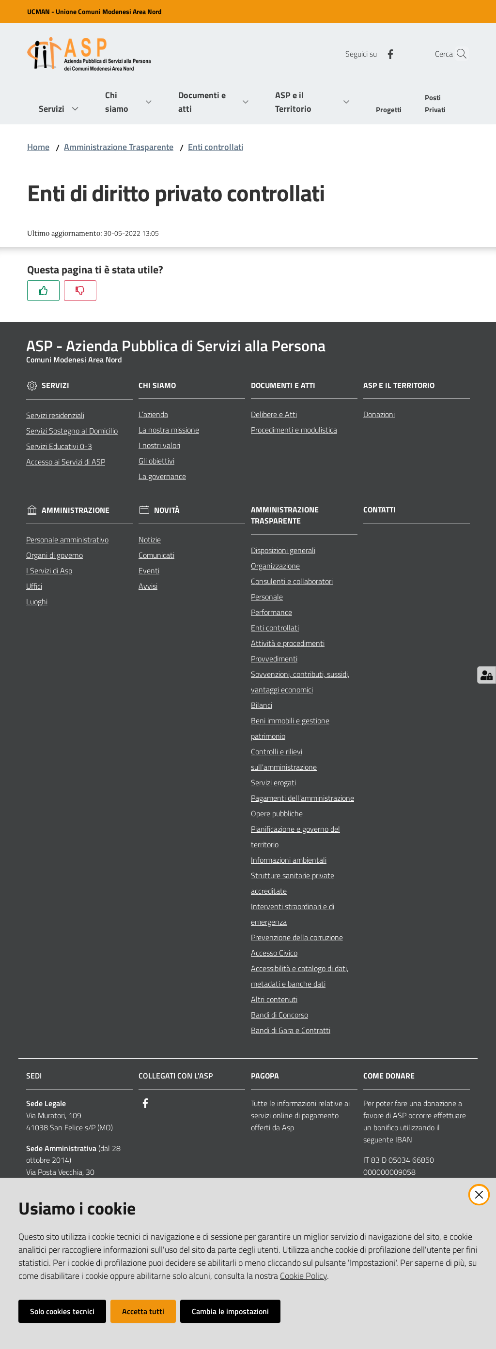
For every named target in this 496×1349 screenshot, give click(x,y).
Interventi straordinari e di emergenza (292, 914)
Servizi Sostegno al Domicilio (72, 430)
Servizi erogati (273, 782)
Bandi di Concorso (279, 1014)
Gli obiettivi (156, 460)
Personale (267, 596)
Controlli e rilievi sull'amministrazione (284, 759)
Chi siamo (157, 385)
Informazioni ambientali (288, 860)
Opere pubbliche (277, 813)
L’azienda (153, 414)
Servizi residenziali (55, 415)
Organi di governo (54, 555)
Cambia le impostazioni (230, 1311)
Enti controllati (215, 146)
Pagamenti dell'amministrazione (302, 798)
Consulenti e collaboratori (292, 581)
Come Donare (389, 1075)
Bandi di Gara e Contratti (290, 1030)
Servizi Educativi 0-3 (59, 446)
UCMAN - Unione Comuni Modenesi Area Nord (94, 11)
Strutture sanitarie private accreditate (292, 883)
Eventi (149, 570)
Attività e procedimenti (288, 643)
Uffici (34, 586)
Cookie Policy (303, 1275)
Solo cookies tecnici (62, 1311)
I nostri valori (159, 445)
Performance (271, 612)
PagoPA (265, 1075)
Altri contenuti (274, 999)
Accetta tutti (143, 1311)
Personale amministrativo (67, 539)
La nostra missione (169, 429)
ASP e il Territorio (398, 385)
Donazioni (379, 414)
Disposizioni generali (283, 550)
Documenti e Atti (283, 385)
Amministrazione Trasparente (118, 146)
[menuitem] (388, 110)
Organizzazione (275, 565)
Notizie (150, 539)
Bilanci (261, 705)
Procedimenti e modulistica (294, 429)
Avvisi (148, 586)
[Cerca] (457, 53)
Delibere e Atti (274, 414)
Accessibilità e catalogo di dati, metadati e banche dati (299, 975)
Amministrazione (75, 510)
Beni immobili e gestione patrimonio (290, 728)
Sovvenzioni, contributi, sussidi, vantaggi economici (300, 681)
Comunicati (156, 555)
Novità (167, 510)
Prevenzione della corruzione (297, 937)
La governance (162, 476)
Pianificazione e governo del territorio (295, 836)
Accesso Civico (274, 953)
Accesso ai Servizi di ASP (65, 461)
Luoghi (36, 601)
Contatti (379, 509)
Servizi (55, 385)
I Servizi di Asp (49, 570)
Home (38, 146)
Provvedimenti (274, 658)
